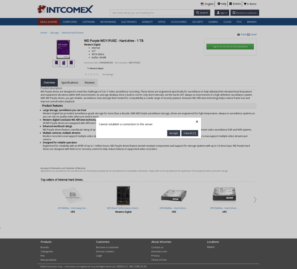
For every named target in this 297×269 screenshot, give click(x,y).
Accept (174, 104)
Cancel (190, 104)
